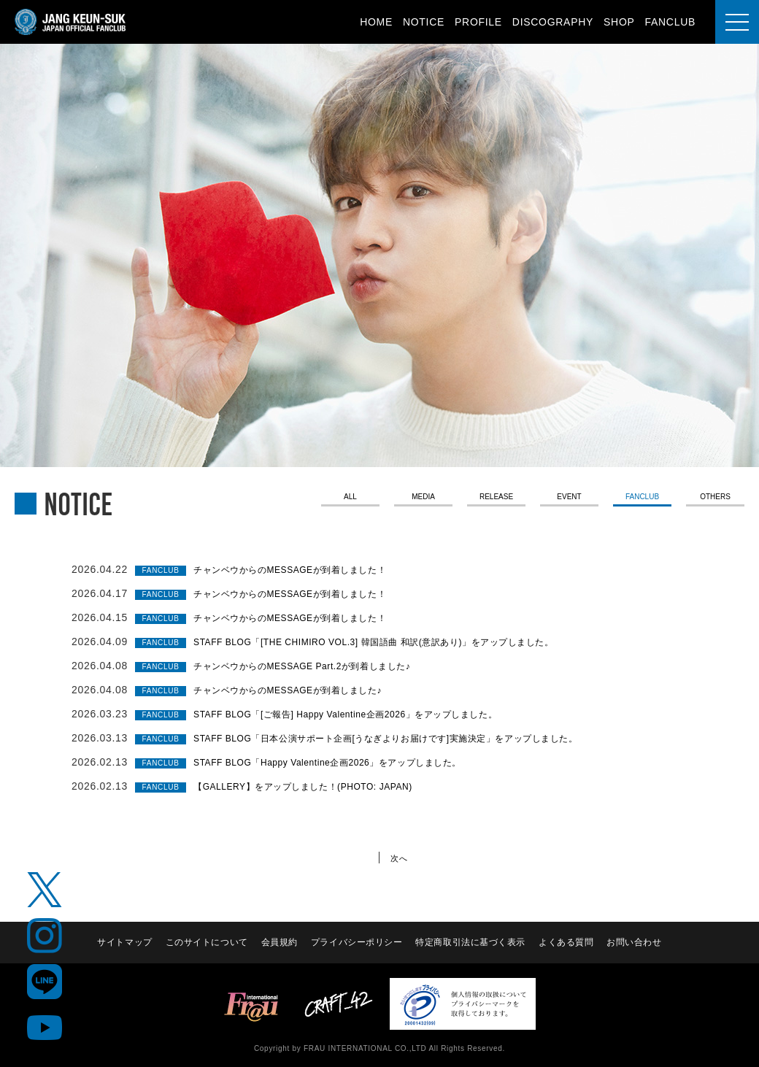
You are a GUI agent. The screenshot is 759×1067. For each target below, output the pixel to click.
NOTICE (423, 22)
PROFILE (478, 22)
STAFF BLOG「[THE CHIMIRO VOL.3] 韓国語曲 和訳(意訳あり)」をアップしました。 (404, 641)
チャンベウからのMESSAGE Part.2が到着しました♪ (320, 665)
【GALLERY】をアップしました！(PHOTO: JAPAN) (321, 786)
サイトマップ (122, 942)
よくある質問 (568, 942)
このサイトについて (205, 942)
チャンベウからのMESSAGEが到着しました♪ (303, 690)
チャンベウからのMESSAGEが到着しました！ (306, 569)
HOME (376, 22)
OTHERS (716, 498)
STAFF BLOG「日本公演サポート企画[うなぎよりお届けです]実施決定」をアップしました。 (418, 738)
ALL (350, 498)
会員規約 (278, 942)
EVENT (569, 498)
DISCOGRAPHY (552, 22)
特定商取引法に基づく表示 (471, 942)
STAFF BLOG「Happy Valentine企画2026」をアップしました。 (350, 762)
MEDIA (423, 498)
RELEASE (496, 498)
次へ (401, 857)
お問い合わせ (636, 942)
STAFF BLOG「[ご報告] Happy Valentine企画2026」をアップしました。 (371, 714)
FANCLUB (670, 22)
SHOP (619, 22)
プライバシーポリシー (356, 942)
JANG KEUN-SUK (71, 22)
